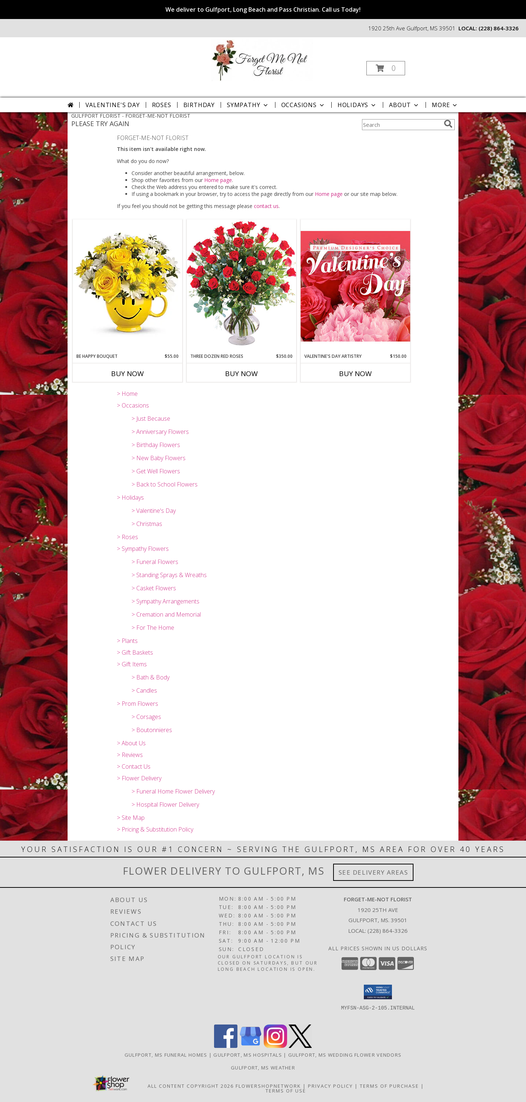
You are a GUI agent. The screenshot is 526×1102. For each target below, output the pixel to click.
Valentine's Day (112, 105)
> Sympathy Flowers (143, 549)
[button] (385, 68)
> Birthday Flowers (156, 445)
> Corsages (146, 717)
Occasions (303, 105)
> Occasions (133, 405)
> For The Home (153, 628)
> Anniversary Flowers (160, 432)
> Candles (144, 690)
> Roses (127, 537)
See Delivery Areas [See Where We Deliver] (373, 872)
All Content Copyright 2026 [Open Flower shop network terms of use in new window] (191, 1086)
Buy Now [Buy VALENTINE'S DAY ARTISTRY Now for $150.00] (355, 373)
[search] (448, 124)
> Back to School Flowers (165, 484)
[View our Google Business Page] (250, 1045)
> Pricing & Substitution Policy (155, 829)
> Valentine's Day (154, 511)
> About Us (131, 743)
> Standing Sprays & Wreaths (169, 575)
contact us (266, 205)
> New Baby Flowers (159, 458)
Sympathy (248, 105)
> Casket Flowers (154, 588)
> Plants (127, 641)
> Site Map (131, 818)
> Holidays (130, 497)
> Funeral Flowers (155, 562)
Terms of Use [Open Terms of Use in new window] (286, 1090)
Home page (218, 180)
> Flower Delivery (139, 778)
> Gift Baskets (135, 652)
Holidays (357, 105)
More (445, 105)
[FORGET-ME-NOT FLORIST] (262, 59)
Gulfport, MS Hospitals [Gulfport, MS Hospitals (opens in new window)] (247, 1055)
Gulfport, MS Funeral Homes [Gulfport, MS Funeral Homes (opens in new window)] (166, 1055)
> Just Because (151, 418)
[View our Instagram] (275, 1045)
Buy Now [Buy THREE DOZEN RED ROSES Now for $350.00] (241, 373)
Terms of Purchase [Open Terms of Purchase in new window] (389, 1086)
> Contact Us (133, 766)
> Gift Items (132, 664)
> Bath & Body (150, 677)
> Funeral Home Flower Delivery (173, 791)
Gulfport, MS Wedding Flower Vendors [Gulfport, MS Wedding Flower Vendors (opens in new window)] (345, 1055)
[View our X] (300, 1045)
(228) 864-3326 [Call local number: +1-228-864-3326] (499, 28)
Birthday (199, 105)
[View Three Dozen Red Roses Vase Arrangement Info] (241, 286)
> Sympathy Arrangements (165, 601)
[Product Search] (401, 125)
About (404, 105)
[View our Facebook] (225, 1045)
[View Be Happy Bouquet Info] (127, 286)
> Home (127, 394)
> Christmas (147, 524)
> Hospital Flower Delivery (165, 804)
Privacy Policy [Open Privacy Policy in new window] (330, 1086)
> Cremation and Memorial (166, 614)
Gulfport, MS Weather (263, 1067)
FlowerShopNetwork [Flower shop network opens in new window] (268, 1086)
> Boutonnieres (152, 730)
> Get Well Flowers (156, 471)
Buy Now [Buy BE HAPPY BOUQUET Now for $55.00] (127, 373)
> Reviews (130, 755)
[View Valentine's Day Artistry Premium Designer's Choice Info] (355, 286)
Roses (161, 105)
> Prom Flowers (137, 704)
